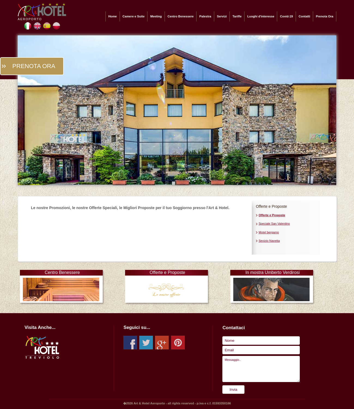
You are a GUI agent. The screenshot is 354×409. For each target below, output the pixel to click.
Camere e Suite (134, 16)
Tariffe (236, 16)
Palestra (205, 16)
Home (112, 16)
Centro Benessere (181, 16)
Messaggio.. (261, 369)
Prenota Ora (324, 16)
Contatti (304, 16)
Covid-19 (286, 16)
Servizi (222, 16)
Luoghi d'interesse (260, 16)
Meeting (156, 16)
